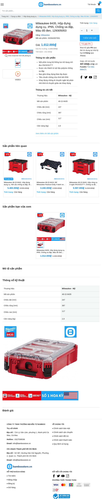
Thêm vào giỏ (89, 38)
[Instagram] (95, 77)
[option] (18, 38)
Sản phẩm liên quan (15, 146)
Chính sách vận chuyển (63, 432)
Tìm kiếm (12, 476)
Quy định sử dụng (61, 444)
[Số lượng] (87, 30)
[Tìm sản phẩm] (48, 10)
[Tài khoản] (92, 4)
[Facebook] (81, 77)
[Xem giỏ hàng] (99, 4)
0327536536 (20, 439)
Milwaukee (45, 35)
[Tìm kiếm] (98, 10)
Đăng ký (11, 484)
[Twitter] (85, 77)
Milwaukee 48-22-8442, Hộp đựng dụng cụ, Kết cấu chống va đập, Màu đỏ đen (18, 183)
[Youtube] (90, 77)
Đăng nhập (12, 480)
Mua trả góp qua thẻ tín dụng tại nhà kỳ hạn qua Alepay (89, 52)
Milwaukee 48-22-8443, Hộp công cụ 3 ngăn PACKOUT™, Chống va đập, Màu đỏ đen (83, 183)
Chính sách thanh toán (63, 440)
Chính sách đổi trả (61, 436)
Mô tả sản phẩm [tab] (12, 268)
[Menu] (2, 4)
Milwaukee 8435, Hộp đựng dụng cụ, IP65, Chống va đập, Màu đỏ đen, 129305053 (51, 251)
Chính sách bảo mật (62, 428)
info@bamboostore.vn (22, 443)
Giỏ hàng (12, 487)
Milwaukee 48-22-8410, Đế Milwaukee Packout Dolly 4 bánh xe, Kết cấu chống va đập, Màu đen (50, 183)
